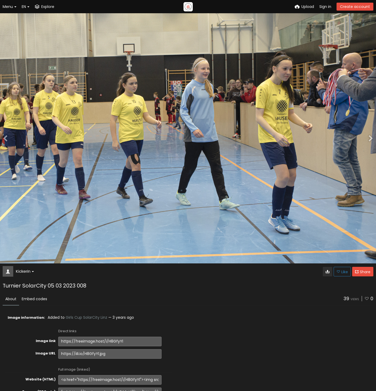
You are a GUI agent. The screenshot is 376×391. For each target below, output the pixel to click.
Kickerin (25, 271)
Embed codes (34, 299)
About (10, 299)
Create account (355, 6)
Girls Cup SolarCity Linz (86, 317)
